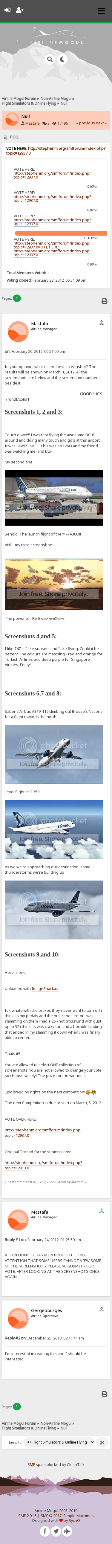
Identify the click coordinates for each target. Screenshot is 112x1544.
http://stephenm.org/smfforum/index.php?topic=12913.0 (43, 1165)
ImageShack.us (45, 988)
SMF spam (36, 1464)
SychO (74, 1520)
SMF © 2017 (51, 1515)
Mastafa (32, 123)
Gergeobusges (46, 1310)
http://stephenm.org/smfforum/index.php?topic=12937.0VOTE (52, 245)
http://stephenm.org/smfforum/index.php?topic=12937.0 (55, 151)
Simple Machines (78, 1515)
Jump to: (15, 1442)
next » (101, 123)
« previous (85, 123)
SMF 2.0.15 (27, 1515)
